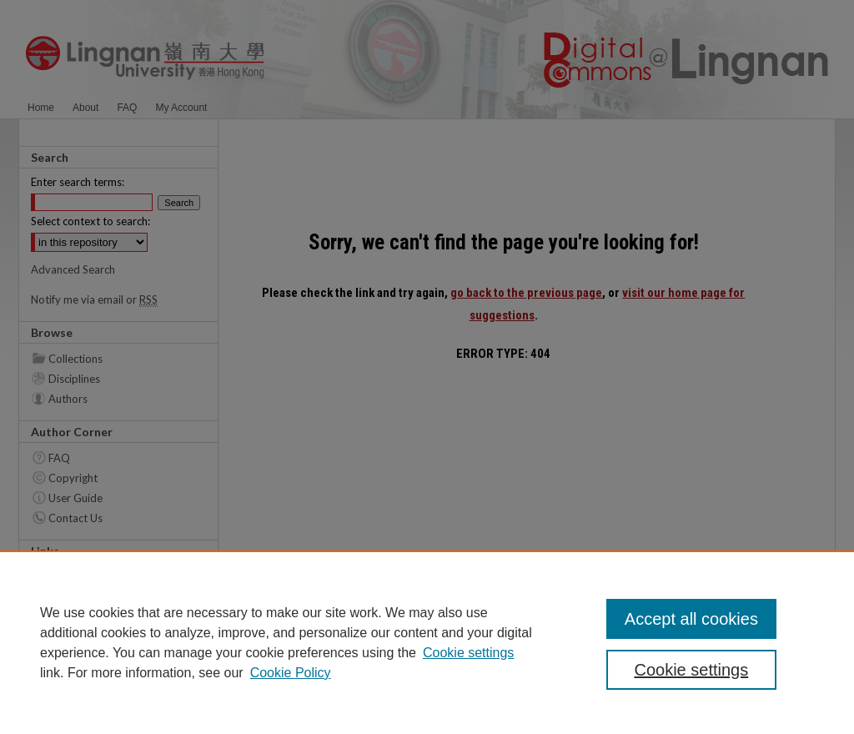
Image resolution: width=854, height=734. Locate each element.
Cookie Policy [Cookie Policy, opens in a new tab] (290, 673)
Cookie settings (468, 653)
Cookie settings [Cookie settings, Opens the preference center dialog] (691, 670)
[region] (427, 642)
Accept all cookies (691, 619)
